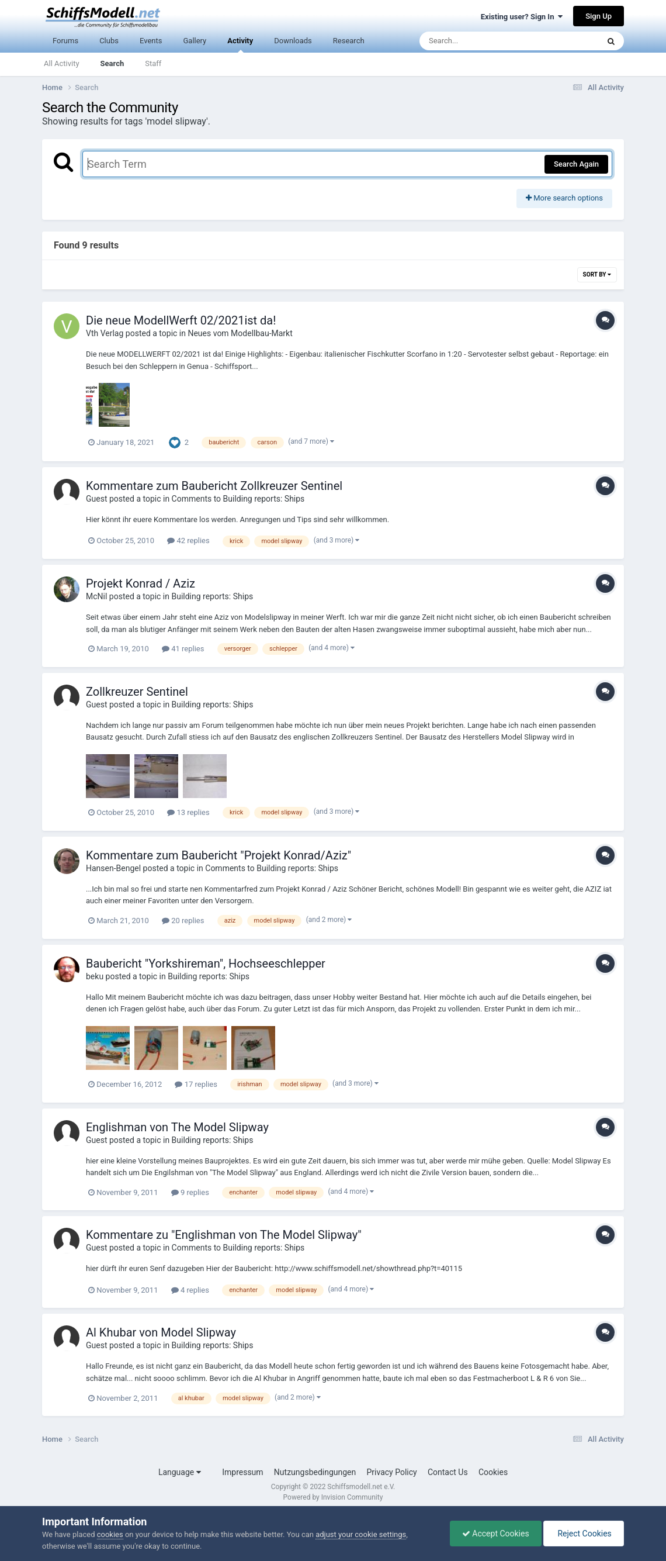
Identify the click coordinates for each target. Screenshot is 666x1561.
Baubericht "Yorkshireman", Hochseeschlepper (205, 963)
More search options (564, 198)
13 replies (188, 812)
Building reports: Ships (212, 596)
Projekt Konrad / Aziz (140, 583)
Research (349, 40)
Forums (65, 40)
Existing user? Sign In (522, 16)
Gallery (194, 40)
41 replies (183, 648)
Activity (240, 44)
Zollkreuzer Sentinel (137, 692)
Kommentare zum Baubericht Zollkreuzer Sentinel (214, 486)
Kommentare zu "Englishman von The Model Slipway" (224, 1235)
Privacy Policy (392, 1472)
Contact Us (448, 1472)
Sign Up (598, 16)
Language (179, 1472)
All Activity (61, 63)
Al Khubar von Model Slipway (161, 1332)
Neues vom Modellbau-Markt (240, 333)
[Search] (479, 41)
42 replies (188, 540)
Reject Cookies (584, 1533)
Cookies (493, 1472)
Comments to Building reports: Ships (238, 498)
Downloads (293, 40)
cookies (110, 1534)
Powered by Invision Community (333, 1497)
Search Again (576, 164)
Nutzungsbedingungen (315, 1472)
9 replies (190, 1192)
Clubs (109, 40)
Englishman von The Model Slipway (177, 1127)
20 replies (183, 920)
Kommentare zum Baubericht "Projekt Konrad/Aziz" (218, 855)
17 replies (196, 1084)
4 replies (190, 1290)
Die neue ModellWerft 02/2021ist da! (181, 320)
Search (112, 63)
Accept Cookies (495, 1533)
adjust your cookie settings (360, 1534)
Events (151, 40)
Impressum (242, 1472)
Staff (153, 63)
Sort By (597, 274)
